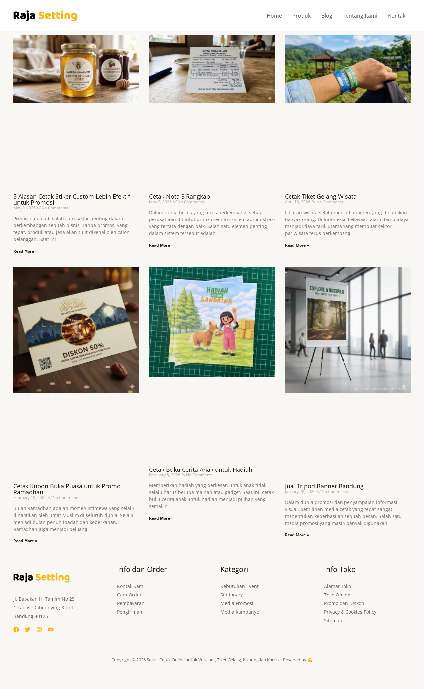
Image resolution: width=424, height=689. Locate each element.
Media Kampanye (239, 612)
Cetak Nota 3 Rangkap (179, 196)
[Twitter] (27, 629)
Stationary (231, 595)
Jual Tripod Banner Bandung (324, 486)
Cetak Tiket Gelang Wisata (321, 196)
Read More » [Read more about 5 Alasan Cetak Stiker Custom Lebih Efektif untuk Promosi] (25, 251)
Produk (301, 15)
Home (274, 15)
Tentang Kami (360, 15)
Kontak (396, 15)
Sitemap (333, 620)
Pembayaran (131, 603)
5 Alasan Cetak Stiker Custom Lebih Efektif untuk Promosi (71, 199)
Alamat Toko (337, 586)
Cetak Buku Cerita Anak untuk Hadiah (200, 469)
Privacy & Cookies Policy (350, 612)
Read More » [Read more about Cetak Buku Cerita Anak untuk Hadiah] (161, 518)
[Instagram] (39, 629)
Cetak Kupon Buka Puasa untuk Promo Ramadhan (67, 489)
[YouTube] (51, 629)
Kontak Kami (131, 586)
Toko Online (337, 595)
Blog (326, 15)
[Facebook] (16, 629)
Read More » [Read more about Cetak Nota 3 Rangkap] (161, 245)
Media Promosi (236, 603)
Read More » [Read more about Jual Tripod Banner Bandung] (297, 535)
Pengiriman (129, 612)
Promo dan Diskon (344, 603)
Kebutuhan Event (239, 586)
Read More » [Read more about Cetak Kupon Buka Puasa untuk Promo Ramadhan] (25, 541)
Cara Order (129, 595)
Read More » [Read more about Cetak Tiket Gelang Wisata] (297, 245)
